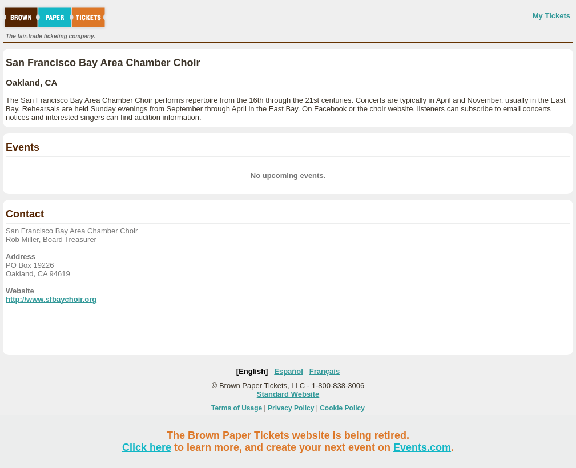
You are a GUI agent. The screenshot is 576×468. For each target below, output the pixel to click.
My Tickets (551, 15)
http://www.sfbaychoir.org (51, 299)
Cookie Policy (342, 408)
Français (324, 371)
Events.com (422, 447)
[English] (252, 371)
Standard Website (288, 394)
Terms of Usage (236, 408)
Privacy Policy (291, 408)
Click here (146, 447)
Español (288, 371)
